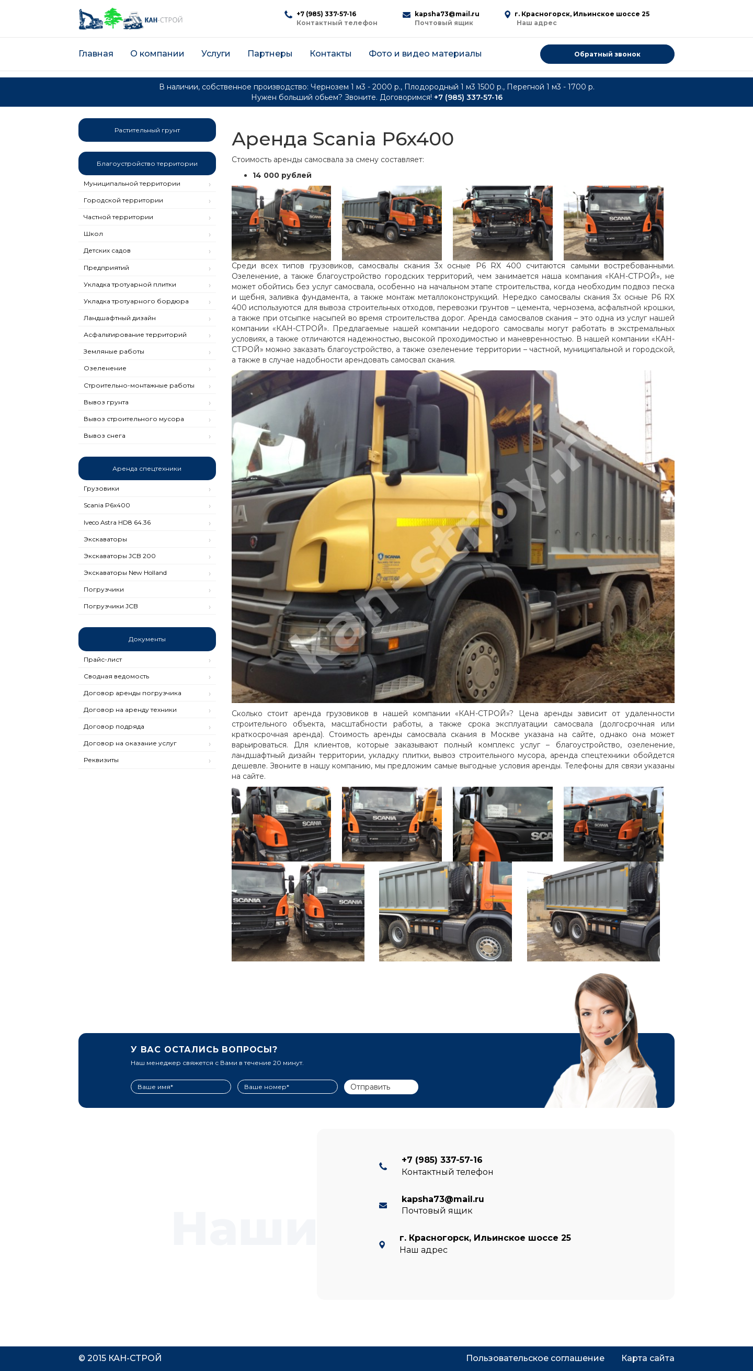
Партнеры (270, 54)
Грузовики (101, 488)
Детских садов (107, 250)
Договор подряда (114, 726)
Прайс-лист (103, 659)
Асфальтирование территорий (135, 334)
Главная (95, 54)
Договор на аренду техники (130, 709)
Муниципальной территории (132, 183)
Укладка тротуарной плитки (130, 284)
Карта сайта (648, 1358)
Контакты (331, 54)
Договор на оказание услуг (130, 743)
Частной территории (118, 217)
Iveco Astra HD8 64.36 (117, 522)
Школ (93, 233)
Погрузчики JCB (111, 606)
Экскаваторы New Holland (125, 572)
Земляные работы (114, 351)
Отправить (370, 1087)
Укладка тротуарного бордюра (136, 301)
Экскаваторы (105, 539)
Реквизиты (101, 760)
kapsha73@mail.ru (447, 14)
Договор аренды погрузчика (132, 693)
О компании (157, 54)
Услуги (216, 54)
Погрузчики (104, 589)
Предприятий (106, 267)
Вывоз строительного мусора (134, 419)
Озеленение (105, 368)
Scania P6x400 (107, 505)
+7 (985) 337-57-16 (326, 14)
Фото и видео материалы (425, 54)
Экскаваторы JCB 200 (120, 556)
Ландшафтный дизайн (120, 318)
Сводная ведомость (116, 676)
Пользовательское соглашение (535, 1358)
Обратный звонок (607, 54)
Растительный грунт (147, 130)
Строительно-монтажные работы (139, 385)
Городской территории (123, 200)
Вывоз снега (105, 435)
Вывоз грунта (106, 402)
